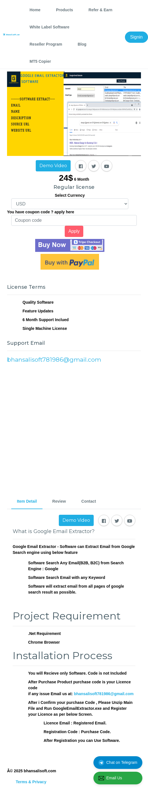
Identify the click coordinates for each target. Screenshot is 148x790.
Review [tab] (59, 501)
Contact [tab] (88, 501)
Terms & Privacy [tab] (31, 782)
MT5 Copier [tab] (40, 61)
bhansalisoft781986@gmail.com (104, 693)
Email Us (110, 778)
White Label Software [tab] (49, 27)
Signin (136, 37)
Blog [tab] (82, 44)
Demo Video (53, 165)
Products (64, 10)
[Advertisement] (74, 426)
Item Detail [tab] (27, 501)
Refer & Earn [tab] (101, 10)
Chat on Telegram (117, 763)
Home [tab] (35, 10)
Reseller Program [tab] (46, 44)
